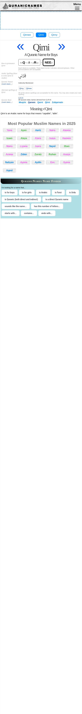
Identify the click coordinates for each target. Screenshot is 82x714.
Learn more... (7, 84)
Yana (9, 130)
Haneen (66, 138)
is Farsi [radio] (58, 192)
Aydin (38, 162)
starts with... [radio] (10, 213)
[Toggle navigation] (77, 8)
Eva (52, 162)
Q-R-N (20, 98)
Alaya (24, 138)
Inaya (52, 138)
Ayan (24, 130)
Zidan (24, 154)
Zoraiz (38, 154)
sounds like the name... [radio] (16, 206)
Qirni (41, 34)
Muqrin (22, 102)
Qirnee (27, 34)
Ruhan (52, 154)
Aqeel (9, 170)
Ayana (23, 162)
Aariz (38, 130)
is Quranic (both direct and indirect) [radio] (21, 199)
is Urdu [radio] (72, 192)
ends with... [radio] (46, 213)
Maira (9, 146)
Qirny (54, 34)
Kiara (38, 138)
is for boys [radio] (9, 192)
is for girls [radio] (27, 192)
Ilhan (66, 146)
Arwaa (9, 154)
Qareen (31, 102)
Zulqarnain (57, 102)
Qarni (40, 102)
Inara (38, 146)
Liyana (23, 146)
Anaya (66, 154)
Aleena (67, 130)
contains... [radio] (29, 213)
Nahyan (9, 162)
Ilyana (66, 162)
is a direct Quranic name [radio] (57, 199)
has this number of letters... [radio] (47, 206)
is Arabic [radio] (43, 192)
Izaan (9, 138)
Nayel (52, 146)
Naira (52, 130)
